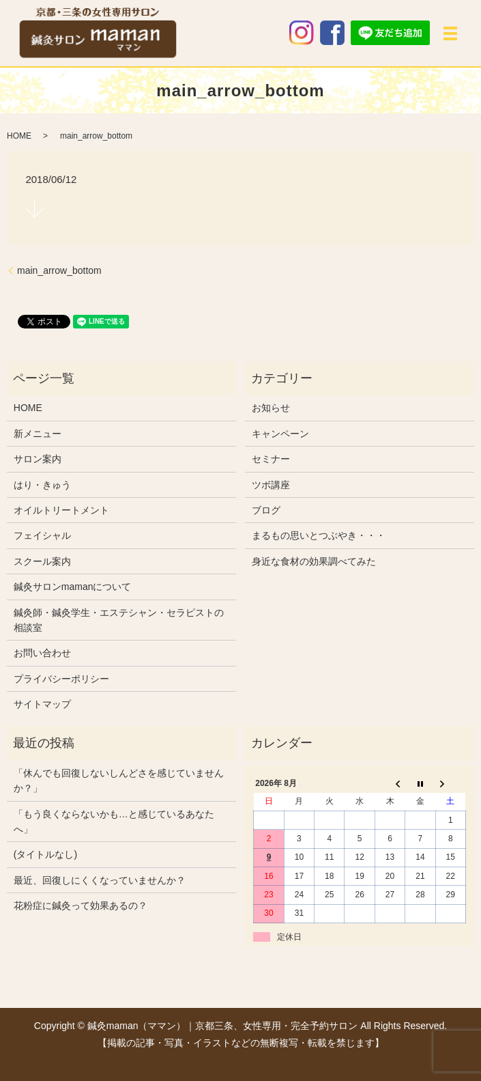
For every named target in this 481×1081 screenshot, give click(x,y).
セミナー (271, 458)
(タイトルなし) (45, 854)
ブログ (266, 510)
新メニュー (37, 433)
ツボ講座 (271, 484)
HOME (19, 136)
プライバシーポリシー (61, 678)
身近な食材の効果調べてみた (314, 561)
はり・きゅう (42, 484)
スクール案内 (42, 561)
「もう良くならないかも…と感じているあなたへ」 (114, 821)
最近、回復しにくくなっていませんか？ (100, 880)
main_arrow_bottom (59, 270)
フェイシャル (42, 535)
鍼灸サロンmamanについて (73, 586)
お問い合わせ (42, 652)
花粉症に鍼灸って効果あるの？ (80, 905)
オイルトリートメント (61, 510)
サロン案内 (37, 458)
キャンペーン (280, 433)
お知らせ (271, 407)
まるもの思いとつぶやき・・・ (318, 535)
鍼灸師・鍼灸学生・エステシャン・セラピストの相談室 (119, 620)
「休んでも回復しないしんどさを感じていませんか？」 (119, 781)
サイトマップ (42, 704)
